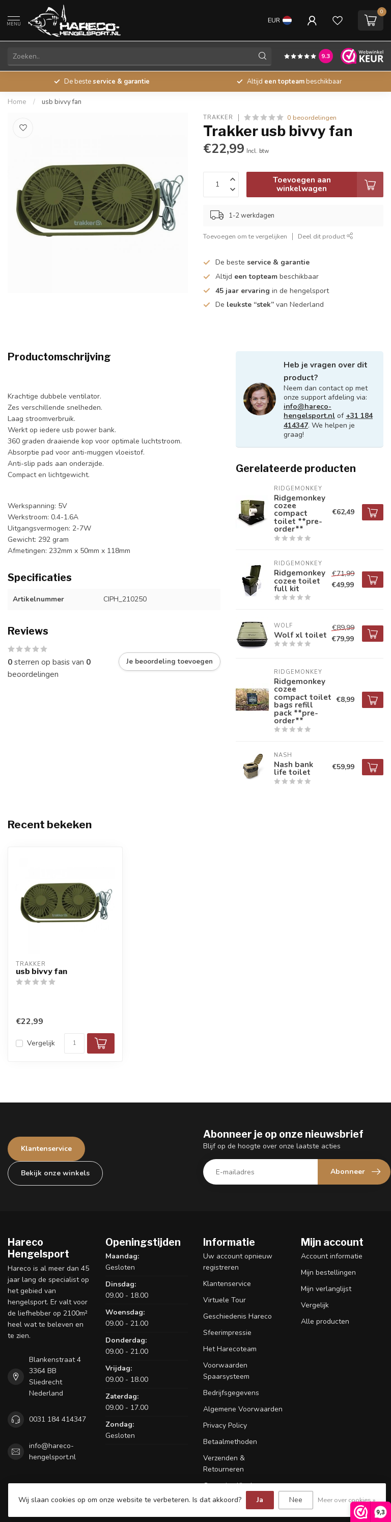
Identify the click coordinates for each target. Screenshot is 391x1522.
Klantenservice (46, 1148)
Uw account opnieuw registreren (237, 1261)
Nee (295, 1500)
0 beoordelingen (312, 117)
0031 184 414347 (57, 1419)
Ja (260, 1500)
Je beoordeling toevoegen (169, 661)
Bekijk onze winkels (55, 1173)
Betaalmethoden (230, 1442)
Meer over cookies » (347, 1499)
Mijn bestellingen (328, 1272)
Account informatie (331, 1256)
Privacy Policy (225, 1425)
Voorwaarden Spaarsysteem (226, 1370)
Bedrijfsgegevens (231, 1393)
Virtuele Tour (224, 1300)
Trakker (218, 117)
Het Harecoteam (230, 1349)
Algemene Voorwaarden (243, 1409)
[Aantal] (74, 1043)
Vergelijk (41, 1043)
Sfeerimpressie (227, 1332)
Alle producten (325, 1321)
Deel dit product (325, 236)
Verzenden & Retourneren (224, 1463)
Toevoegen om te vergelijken (245, 236)
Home (17, 102)
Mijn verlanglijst (326, 1289)
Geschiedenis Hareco (237, 1316)
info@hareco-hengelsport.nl (309, 411)
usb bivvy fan (61, 102)
